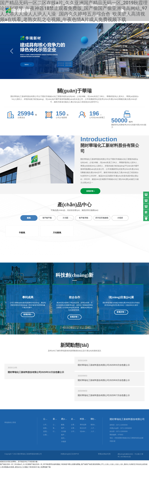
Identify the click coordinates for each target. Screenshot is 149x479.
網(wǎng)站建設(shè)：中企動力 (129, 465)
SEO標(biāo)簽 (126, 467)
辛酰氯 (22, 233)
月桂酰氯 (57, 233)
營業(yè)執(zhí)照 (104, 464)
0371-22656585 (122, 442)
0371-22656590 (130, 10)
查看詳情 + (27, 315)
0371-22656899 (126, 439)
